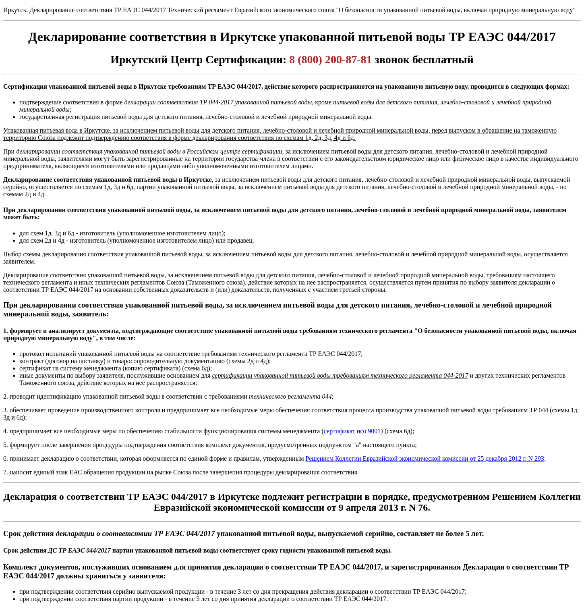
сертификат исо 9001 (352, 431)
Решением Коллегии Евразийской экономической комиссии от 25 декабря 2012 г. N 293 (425, 458)
